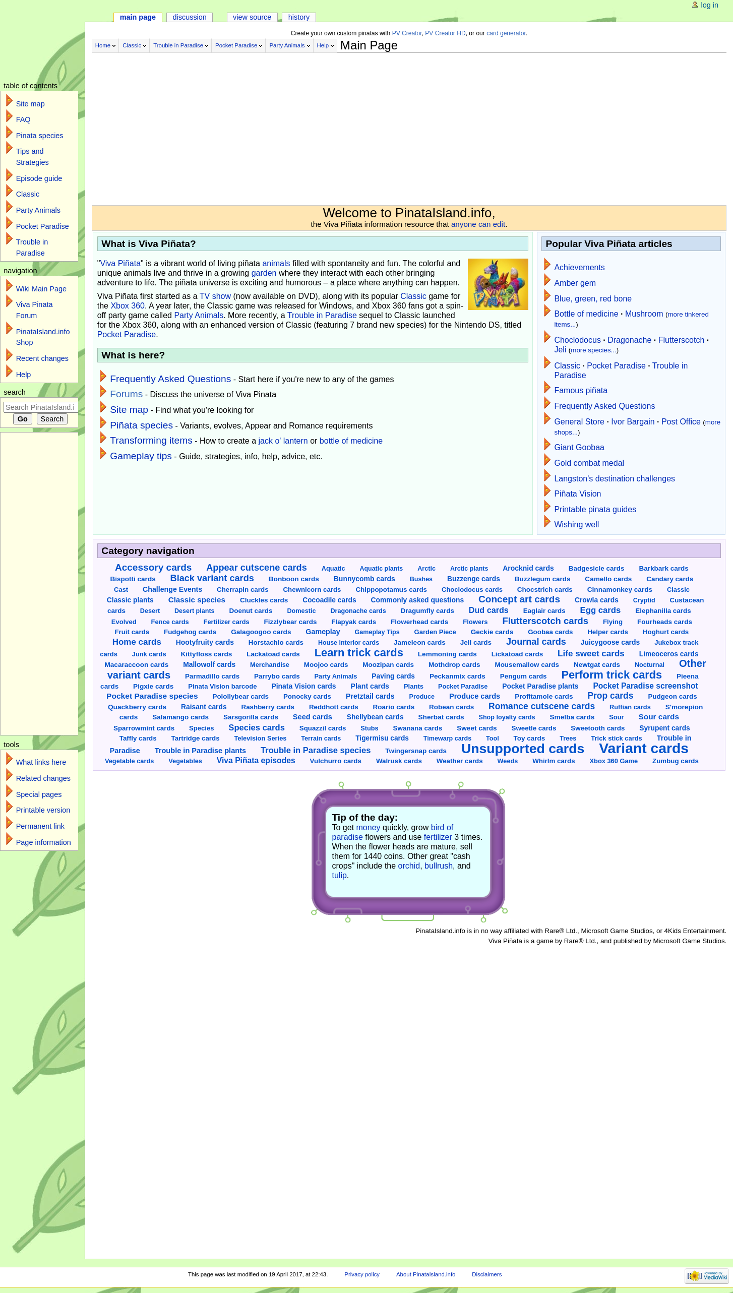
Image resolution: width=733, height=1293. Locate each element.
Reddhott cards (333, 707)
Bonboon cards (294, 579)
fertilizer (438, 837)
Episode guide (39, 178)
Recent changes (42, 358)
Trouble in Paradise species (316, 750)
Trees (568, 738)
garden (264, 273)
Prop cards (610, 696)
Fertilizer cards (227, 622)
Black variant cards (212, 578)
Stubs (369, 728)
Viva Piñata (120, 263)
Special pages (39, 794)
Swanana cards (418, 728)
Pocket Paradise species (152, 696)
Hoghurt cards (666, 632)
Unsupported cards (522, 748)
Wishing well (576, 524)
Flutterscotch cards (545, 620)
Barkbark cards (663, 568)
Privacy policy (362, 1274)
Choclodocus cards (472, 589)
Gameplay (323, 632)
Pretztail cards (370, 696)
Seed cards (312, 717)
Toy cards (529, 738)
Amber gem (575, 283)
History (299, 17)
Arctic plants (469, 568)
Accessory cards (153, 567)
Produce (422, 696)
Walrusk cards (399, 761)
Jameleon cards (420, 642)
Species (201, 728)
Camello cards (608, 579)
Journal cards (536, 642)
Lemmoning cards (447, 654)
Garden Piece (435, 632)
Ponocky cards (307, 696)
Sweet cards (477, 728)
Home (103, 45)
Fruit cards (131, 632)
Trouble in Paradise (178, 45)
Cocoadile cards (329, 600)
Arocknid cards (528, 568)
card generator (506, 33)
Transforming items (151, 440)
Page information (43, 842)
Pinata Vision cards (303, 686)
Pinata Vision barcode (222, 686)
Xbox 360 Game (613, 761)
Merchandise (269, 664)
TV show (215, 296)
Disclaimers (487, 1274)
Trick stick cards (616, 738)
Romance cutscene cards (541, 706)
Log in (710, 5)
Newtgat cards (597, 664)
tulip (339, 875)
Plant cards (369, 686)
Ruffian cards (630, 707)
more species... (593, 350)
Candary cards (669, 579)
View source (252, 17)
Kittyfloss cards (206, 654)
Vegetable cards (129, 761)
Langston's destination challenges (614, 478)
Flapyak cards (353, 622)
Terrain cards (321, 738)
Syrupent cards (664, 728)
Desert (150, 610)
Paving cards (393, 676)
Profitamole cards (544, 696)
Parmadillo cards (212, 676)
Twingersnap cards (416, 751)
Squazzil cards (322, 728)
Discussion (189, 17)
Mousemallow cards (527, 664)
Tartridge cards (195, 738)
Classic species (196, 599)
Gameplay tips (141, 456)
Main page (138, 17)
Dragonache (629, 340)
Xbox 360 (127, 305)
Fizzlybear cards (290, 622)
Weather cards (460, 761)
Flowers (475, 622)
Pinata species (40, 136)
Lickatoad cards (517, 654)
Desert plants (194, 610)
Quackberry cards (137, 707)
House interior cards (348, 642)
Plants (413, 686)
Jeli (560, 349)
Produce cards (474, 696)
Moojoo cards (326, 664)
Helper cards (607, 632)
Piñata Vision (577, 493)
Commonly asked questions (417, 600)
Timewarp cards (447, 738)
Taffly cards (138, 738)
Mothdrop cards (454, 664)
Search (15, 392)
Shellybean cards (375, 717)
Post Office (681, 421)
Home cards (136, 642)
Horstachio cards (276, 642)
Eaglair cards (544, 610)
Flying (613, 622)
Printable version (43, 810)
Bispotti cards (133, 579)
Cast (121, 589)
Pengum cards (523, 676)
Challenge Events (172, 589)
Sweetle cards (534, 728)
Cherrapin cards (243, 589)
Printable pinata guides (595, 509)
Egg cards (600, 610)
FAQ (23, 119)
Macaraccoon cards (136, 664)
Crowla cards (597, 600)
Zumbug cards (675, 761)
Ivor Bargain (632, 421)
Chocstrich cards (545, 589)
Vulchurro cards (335, 761)
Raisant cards (204, 707)
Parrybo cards (277, 676)
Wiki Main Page (41, 289)
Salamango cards (180, 717)
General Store (579, 421)
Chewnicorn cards (312, 589)
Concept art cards (519, 599)
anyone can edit (478, 224)
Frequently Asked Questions (170, 379)
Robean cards (451, 707)
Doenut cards (250, 610)
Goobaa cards (550, 632)
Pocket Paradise (236, 45)
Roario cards (394, 707)
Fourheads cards (664, 622)
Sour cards (658, 716)
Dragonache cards (358, 610)
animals (276, 263)
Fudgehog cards (190, 632)
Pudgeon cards (672, 696)
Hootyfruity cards (205, 642)
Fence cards (170, 622)
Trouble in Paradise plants (200, 751)
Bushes (421, 579)
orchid (409, 865)
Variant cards (644, 748)
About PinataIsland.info (425, 1274)
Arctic (426, 568)
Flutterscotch (681, 340)
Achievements (579, 267)
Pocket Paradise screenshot (645, 686)
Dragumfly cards (427, 610)
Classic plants (130, 600)
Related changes (43, 778)
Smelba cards (572, 717)
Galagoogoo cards (261, 632)
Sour (616, 717)
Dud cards (489, 609)
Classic (132, 45)
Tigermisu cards (382, 738)
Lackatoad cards (273, 654)
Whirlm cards (553, 761)
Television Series (260, 738)
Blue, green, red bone (593, 298)
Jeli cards (476, 642)
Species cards (256, 727)
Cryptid (644, 600)
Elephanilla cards (663, 610)
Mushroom (644, 314)
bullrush (438, 865)
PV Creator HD (445, 33)
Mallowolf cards (209, 664)
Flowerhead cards (419, 622)
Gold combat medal (589, 463)
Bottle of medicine (586, 314)
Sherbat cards (441, 717)
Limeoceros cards (669, 654)
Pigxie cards (153, 686)
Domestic (301, 610)
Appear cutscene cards (256, 568)
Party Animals (286, 45)
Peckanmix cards (457, 676)
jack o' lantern (283, 441)
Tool (492, 738)
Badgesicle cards (597, 568)
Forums (126, 394)
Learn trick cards (359, 652)
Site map (129, 409)
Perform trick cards (612, 674)
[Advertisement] (344, 125)
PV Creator (407, 33)
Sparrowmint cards (143, 728)
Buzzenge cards (473, 579)
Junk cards (149, 654)
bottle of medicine (351, 441)
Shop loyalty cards (506, 717)
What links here (41, 762)
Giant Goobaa (579, 447)
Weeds (508, 761)
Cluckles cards (264, 600)
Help (323, 45)
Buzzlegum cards (543, 579)
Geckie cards (492, 632)
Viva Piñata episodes (256, 760)
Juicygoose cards (610, 642)
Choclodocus (577, 340)
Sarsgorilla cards (250, 717)
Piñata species (141, 425)
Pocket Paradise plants (540, 686)
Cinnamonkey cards (619, 589)
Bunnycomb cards (364, 579)
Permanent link (40, 826)
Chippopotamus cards (391, 589)
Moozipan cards (388, 664)
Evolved (124, 622)
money (368, 827)
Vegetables (185, 761)
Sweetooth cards (598, 728)
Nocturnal (649, 664)
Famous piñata (580, 390)
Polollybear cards (240, 696)
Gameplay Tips (377, 632)
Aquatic (333, 568)
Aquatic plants (381, 568)
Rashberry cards (267, 707)
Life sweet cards (591, 653)
